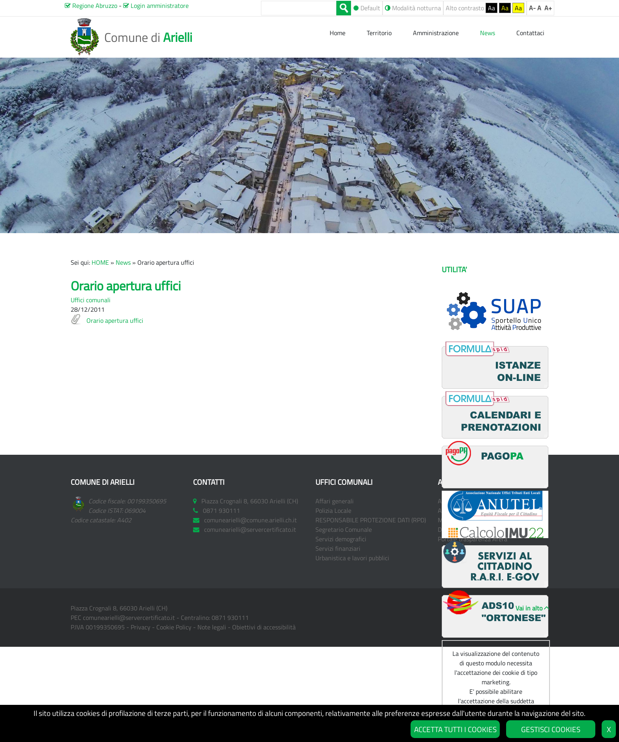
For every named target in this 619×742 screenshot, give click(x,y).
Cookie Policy (173, 627)
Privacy (140, 627)
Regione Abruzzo (91, 5)
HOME (100, 262)
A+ (548, 8)
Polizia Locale (333, 510)
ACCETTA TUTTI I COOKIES (455, 729)
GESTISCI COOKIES (550, 729)
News (123, 262)
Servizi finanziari (337, 548)
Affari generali (334, 501)
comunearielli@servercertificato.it (129, 617)
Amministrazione (436, 33)
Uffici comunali (91, 300)
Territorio (379, 33)
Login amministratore (156, 5)
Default (366, 8)
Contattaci (530, 33)
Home (338, 33)
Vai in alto (529, 608)
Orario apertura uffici (114, 320)
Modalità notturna (413, 8)
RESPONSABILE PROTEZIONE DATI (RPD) (370, 520)
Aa (491, 8)
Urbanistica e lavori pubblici (352, 558)
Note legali (211, 627)
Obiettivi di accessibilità (264, 627)
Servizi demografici (340, 539)
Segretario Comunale (343, 529)
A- (532, 8)
